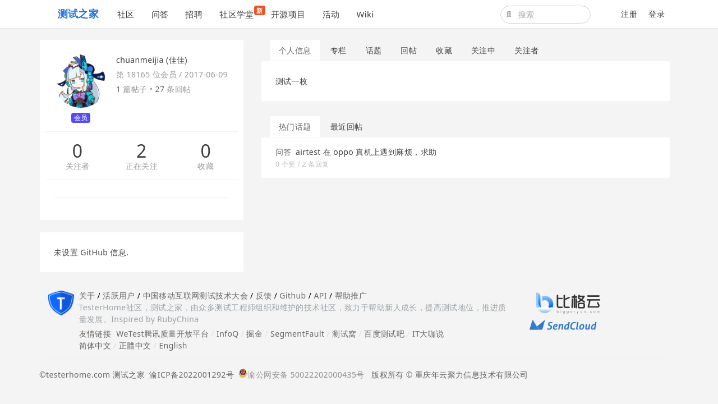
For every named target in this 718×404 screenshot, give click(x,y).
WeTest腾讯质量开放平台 (162, 333)
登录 (656, 13)
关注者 (78, 166)
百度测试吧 (384, 333)
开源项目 (288, 14)
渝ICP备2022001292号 (189, 374)
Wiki (365, 14)
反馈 (264, 295)
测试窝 (344, 333)
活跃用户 (119, 295)
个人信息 (295, 50)
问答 (160, 14)
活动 (331, 14)
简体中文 (95, 345)
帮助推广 (351, 295)
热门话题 (295, 126)
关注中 (483, 50)
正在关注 (142, 166)
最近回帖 (346, 126)
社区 (126, 14)
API (320, 295)
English (173, 345)
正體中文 (135, 345)
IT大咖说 (428, 333)
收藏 (205, 166)
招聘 (193, 14)
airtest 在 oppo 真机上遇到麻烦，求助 (366, 151)
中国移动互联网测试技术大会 (195, 295)
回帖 (409, 50)
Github (292, 295)
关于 (87, 295)
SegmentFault (297, 333)
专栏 (338, 50)
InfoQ (228, 333)
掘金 (254, 333)
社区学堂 (241, 13)
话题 (374, 50)
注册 (629, 13)
